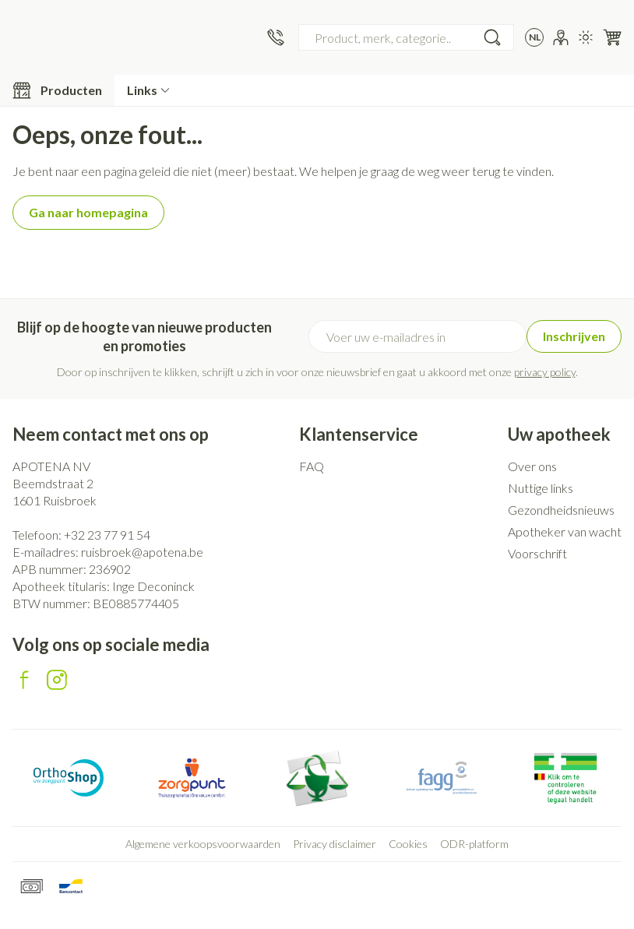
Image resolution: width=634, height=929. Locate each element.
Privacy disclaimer (334, 843)
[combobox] (406, 37)
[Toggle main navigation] (57, 90)
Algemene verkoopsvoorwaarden (202, 843)
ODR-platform (474, 843)
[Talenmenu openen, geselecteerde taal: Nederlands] (534, 37)
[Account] (561, 37)
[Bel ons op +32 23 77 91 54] (275, 37)
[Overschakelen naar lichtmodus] (585, 37)
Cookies (408, 843)
